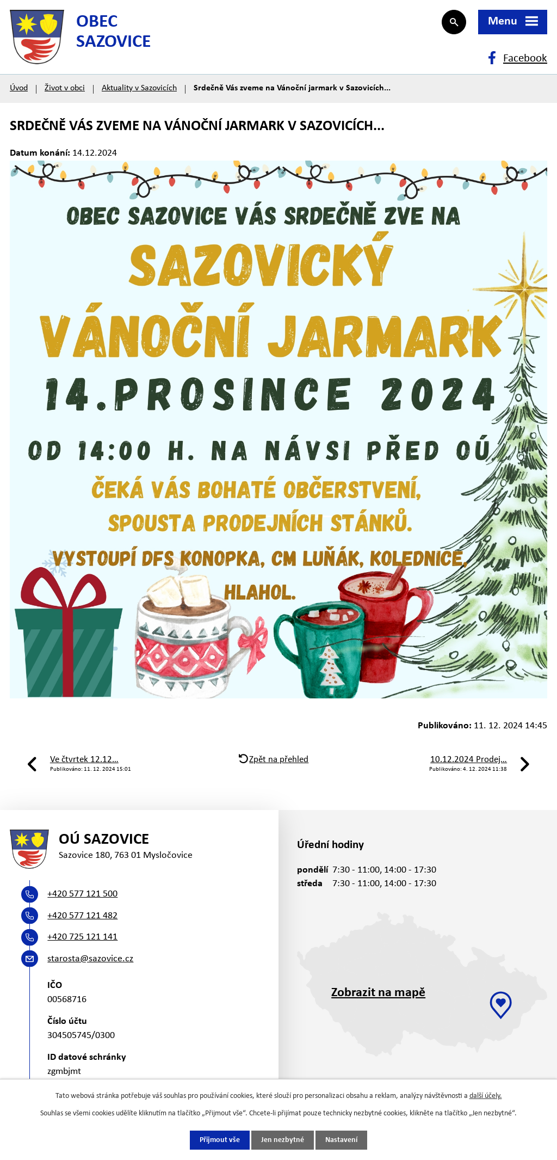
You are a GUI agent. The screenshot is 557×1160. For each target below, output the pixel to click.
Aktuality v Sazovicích (139, 88)
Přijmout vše (220, 1140)
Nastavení (341, 1140)
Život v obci (65, 88)
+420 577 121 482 (82, 916)
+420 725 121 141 (82, 937)
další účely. (485, 1096)
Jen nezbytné (282, 1140)
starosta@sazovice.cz (90, 959)
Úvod (19, 88)
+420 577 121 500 (82, 894)
